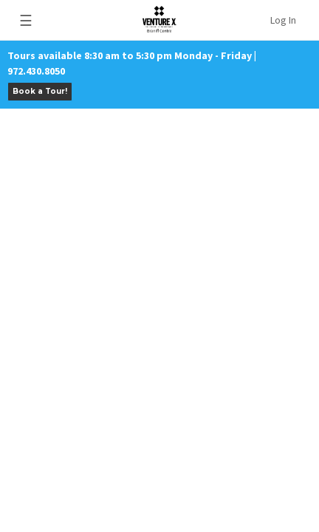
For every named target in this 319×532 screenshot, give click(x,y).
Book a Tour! (40, 91)
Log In (283, 20)
